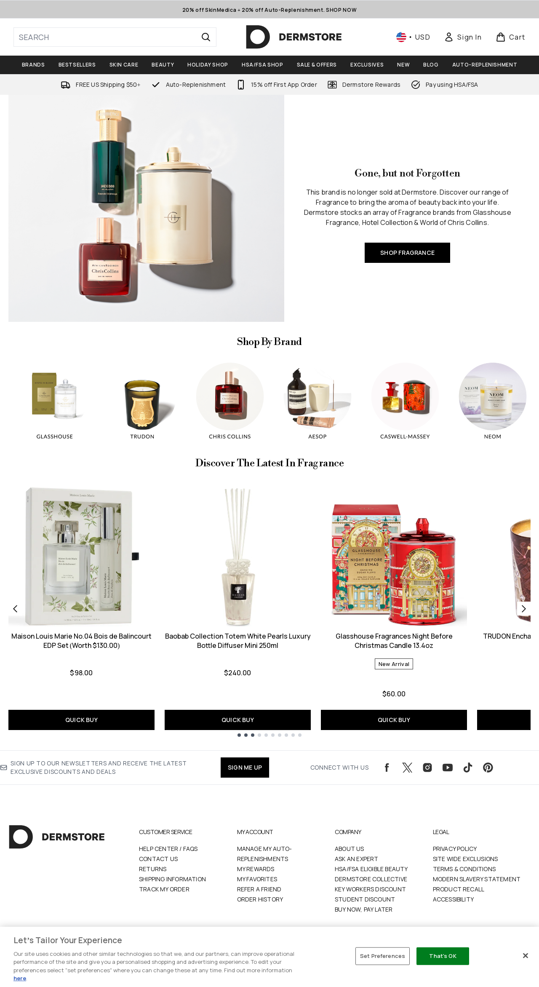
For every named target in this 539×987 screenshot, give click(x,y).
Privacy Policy (455, 849)
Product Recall (459, 889)
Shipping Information (172, 879)
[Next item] (524, 609)
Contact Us (158, 859)
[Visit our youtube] (448, 767)
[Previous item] (15, 609)
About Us (349, 849)
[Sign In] (462, 37)
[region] (269, 957)
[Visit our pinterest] (488, 767)
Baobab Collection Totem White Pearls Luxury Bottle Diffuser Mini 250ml (238, 640)
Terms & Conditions (464, 869)
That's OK (442, 956)
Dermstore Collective (371, 879)
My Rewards (256, 869)
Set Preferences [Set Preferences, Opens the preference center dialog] (382, 956)
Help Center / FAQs (168, 849)
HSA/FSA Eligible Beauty (371, 869)
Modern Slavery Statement (477, 879)
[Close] (525, 956)
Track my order (164, 889)
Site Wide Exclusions (465, 859)
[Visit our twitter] (407, 767)
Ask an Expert (357, 859)
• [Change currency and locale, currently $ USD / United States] (413, 37)
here (19, 978)
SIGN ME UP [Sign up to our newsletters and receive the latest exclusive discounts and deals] (245, 767)
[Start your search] (115, 37)
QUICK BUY (81, 720)
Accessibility (453, 899)
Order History (260, 899)
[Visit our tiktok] (468, 767)
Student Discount (365, 899)
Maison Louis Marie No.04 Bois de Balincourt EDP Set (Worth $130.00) (81, 640)
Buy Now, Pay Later (364, 909)
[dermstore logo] (293, 37)
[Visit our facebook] (387, 767)
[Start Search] (206, 37)
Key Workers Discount (370, 889)
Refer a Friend (259, 889)
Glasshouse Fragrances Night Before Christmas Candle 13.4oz (394, 640)
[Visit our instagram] (427, 767)
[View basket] (511, 37)
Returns (152, 869)
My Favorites (257, 879)
